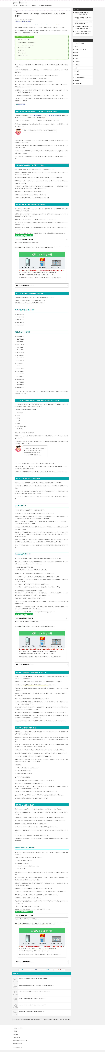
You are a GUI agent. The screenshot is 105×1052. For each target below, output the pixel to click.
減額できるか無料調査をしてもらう (25, 285)
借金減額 (76, 52)
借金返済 (76, 58)
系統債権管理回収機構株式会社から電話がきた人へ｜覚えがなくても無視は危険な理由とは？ (36, 985)
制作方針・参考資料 (18, 1043)
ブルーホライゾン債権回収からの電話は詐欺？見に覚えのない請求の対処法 (33, 978)
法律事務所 (76, 71)
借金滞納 (76, 55)
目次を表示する (21, 104)
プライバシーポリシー (24, 5)
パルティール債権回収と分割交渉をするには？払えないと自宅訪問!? (57, 1019)
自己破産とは (77, 80)
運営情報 (34, 5)
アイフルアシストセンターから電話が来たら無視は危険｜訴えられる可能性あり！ (82, 33)
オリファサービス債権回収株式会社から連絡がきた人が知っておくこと (32, 998)
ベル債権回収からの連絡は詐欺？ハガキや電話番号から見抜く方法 (31, 1011)
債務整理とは (77, 61)
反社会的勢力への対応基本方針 (45, 5)
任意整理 (76, 46)
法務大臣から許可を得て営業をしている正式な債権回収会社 (45, 115)
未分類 (75, 67)
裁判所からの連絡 (78, 83)
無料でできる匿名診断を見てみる (24, 239)
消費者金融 (76, 74)
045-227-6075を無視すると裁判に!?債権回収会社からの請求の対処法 (27, 1019)
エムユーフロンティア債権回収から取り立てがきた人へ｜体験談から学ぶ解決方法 (34, 991)
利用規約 (15, 5)
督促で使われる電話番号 (26, 21)
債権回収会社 (18, 21)
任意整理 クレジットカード (80, 49)
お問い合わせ (17, 1037)
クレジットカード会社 (79, 43)
